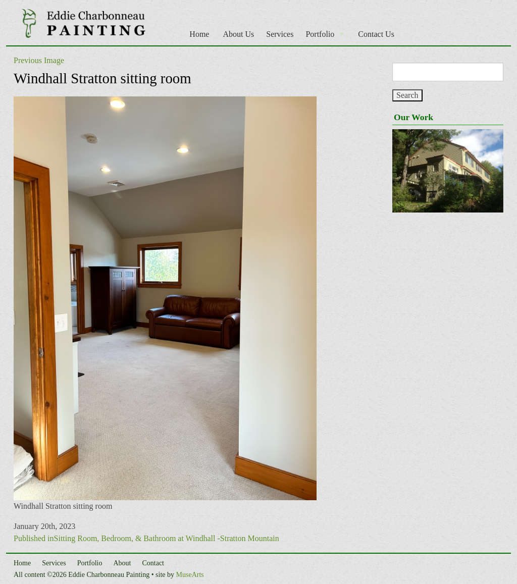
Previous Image (39, 60)
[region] (447, 171)
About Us (238, 34)
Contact (153, 563)
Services (279, 34)
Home (199, 34)
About (122, 563)
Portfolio (319, 34)
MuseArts (190, 574)
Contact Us (376, 34)
